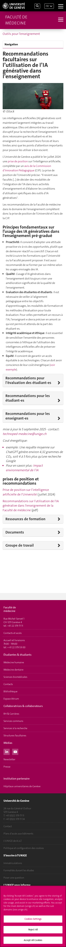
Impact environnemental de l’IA (24, 467)
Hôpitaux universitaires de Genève (22, 786)
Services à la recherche (15, 728)
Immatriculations (13, 863)
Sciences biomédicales (15, 676)
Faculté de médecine (16, 20)
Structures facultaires (15, 735)
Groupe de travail (19, 545)
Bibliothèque (10, 691)
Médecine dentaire (13, 669)
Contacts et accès (13, 633)
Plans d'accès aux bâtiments (18, 833)
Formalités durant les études (19, 870)
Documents (14, 532)
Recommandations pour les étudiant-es (27, 398)
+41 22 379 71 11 (15, 625)
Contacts (8, 684)
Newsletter (9, 759)
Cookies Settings (33, 920)
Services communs (13, 721)
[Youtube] (15, 751)
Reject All (33, 930)
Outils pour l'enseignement (21, 34)
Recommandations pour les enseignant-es (27, 416)
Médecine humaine (14, 662)
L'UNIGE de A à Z (13, 840)
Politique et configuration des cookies (24, 848)
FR (47, 6)
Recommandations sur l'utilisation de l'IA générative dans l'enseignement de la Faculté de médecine (31, 505)
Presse (7, 766)
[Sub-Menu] (60, 20)
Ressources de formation (25, 519)
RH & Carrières (11, 713)
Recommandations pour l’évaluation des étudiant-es (28, 380)
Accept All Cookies (33, 941)
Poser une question (14, 877)
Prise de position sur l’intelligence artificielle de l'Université (26, 492)
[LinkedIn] (7, 751)
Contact (8, 826)
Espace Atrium (11, 698)
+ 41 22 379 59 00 (16, 647)
